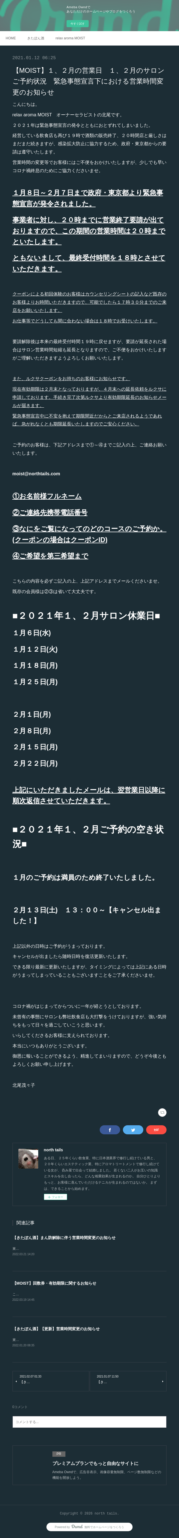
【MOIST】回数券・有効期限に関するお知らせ (54, 1284)
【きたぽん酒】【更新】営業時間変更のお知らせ (56, 1329)
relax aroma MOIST (70, 38)
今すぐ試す (78, 23)
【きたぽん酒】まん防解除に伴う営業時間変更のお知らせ (64, 1237)
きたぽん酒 (35, 38)
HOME (11, 38)
